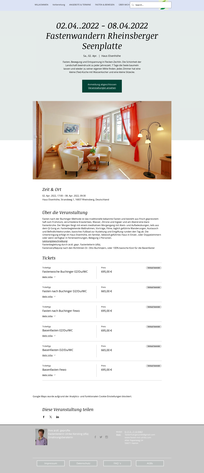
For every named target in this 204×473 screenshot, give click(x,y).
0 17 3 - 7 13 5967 (134, 431)
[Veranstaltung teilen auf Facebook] (43, 417)
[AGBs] (150, 463)
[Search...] (150, 5)
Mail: (118, 434)
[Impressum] (51, 463)
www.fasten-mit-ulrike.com (138, 437)
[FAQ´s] (117, 463)
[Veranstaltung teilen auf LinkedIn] (57, 417)
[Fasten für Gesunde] (95, 437)
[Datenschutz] (83, 463)
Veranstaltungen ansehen (102, 87)
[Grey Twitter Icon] (101, 437)
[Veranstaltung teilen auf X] (50, 417)
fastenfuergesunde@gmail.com (140, 434)
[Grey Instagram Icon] (106, 437)
